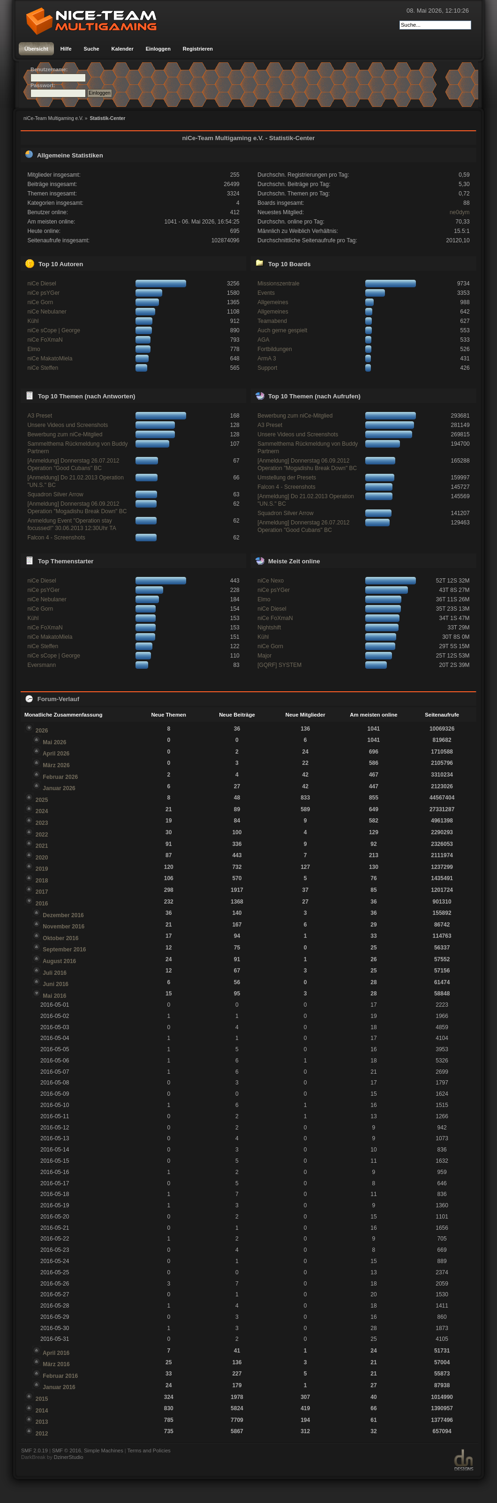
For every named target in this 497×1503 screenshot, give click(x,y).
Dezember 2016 (63, 915)
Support (267, 368)
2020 (42, 857)
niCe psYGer (43, 293)
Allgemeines (272, 302)
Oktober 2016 (60, 938)
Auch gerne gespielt (282, 330)
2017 (42, 892)
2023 (42, 823)
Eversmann (41, 665)
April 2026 (56, 753)
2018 (42, 880)
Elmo (33, 349)
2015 (42, 1399)
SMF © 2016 (66, 1450)
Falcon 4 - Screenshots (56, 537)
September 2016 (64, 949)
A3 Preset (39, 415)
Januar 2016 (59, 1387)
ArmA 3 (266, 358)
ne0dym (460, 212)
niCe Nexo (270, 580)
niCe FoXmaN (44, 339)
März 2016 (56, 1364)
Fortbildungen (274, 349)
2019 (42, 869)
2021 (42, 846)
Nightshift (269, 627)
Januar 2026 (59, 788)
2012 (42, 1433)
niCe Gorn (40, 302)
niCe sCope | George (53, 330)
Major (264, 655)
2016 (42, 903)
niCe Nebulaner (46, 311)
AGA (263, 339)
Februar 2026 (60, 777)
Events (266, 293)
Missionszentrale (278, 283)
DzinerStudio (68, 1457)
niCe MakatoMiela (49, 358)
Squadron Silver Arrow (55, 494)
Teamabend (272, 321)
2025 (42, 800)
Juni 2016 (55, 984)
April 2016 (56, 1353)
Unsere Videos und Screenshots (67, 425)
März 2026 (56, 765)
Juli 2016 (55, 973)
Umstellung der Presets (286, 477)
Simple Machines (103, 1450)
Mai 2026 (54, 742)
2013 (42, 1422)
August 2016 (59, 961)
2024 (42, 811)
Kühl (32, 321)
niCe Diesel (41, 283)
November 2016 (63, 926)
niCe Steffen (42, 368)
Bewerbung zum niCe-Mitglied (64, 434)
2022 (42, 834)
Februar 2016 (60, 1376)
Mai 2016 (54, 996)
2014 (42, 1410)
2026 (42, 730)
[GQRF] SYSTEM (279, 665)
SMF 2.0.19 (34, 1450)
